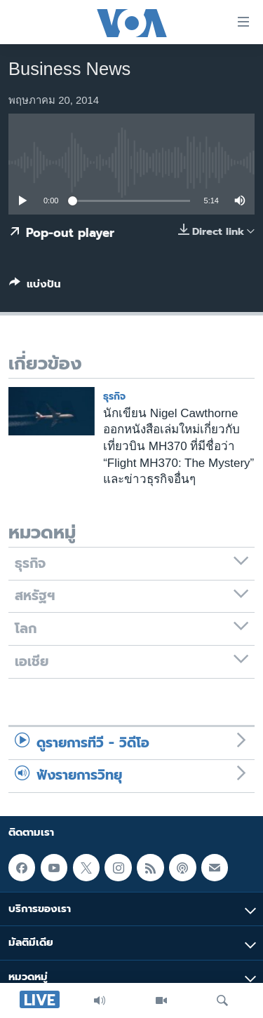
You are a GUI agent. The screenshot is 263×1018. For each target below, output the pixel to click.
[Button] (35, 286)
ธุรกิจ (114, 396)
